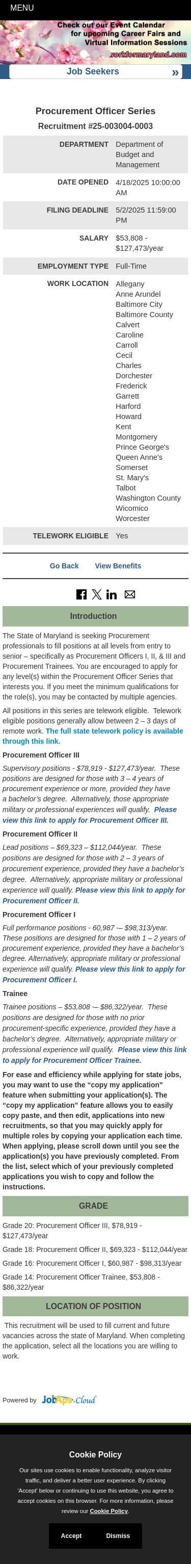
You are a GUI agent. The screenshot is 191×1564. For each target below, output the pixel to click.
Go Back (64, 566)
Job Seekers (93, 71)
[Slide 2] (95, 55)
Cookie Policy (95, 1454)
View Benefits (118, 566)
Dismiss (118, 1536)
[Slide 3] (107, 55)
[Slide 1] (84, 55)
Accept (71, 1536)
